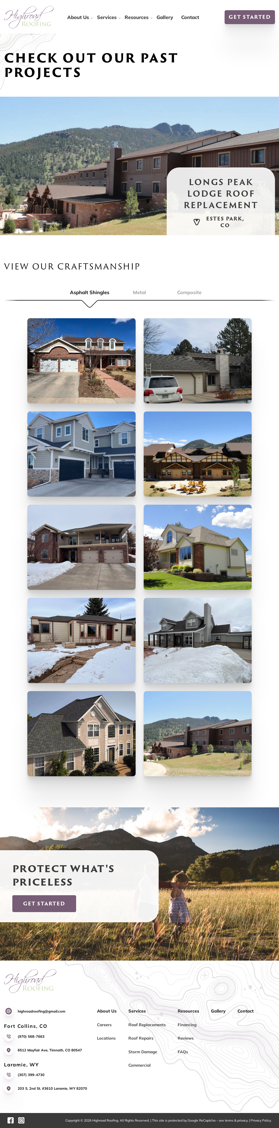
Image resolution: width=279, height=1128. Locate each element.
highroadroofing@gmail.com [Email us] (41, 1011)
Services (107, 17)
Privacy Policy (261, 1120)
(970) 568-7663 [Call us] (31, 1036)
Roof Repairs (141, 1038)
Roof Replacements (147, 1024)
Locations (106, 1038)
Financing (187, 1024)
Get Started (250, 17)
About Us (78, 17)
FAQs (183, 1051)
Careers (104, 1024)
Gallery (165, 17)
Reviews (186, 1038)
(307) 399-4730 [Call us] (31, 1075)
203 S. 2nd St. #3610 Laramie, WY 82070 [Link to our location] (52, 1088)
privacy (242, 1120)
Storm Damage (142, 1051)
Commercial (139, 1065)
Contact (190, 17)
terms (229, 1120)
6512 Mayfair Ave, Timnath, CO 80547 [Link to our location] (50, 1050)
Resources (136, 17)
